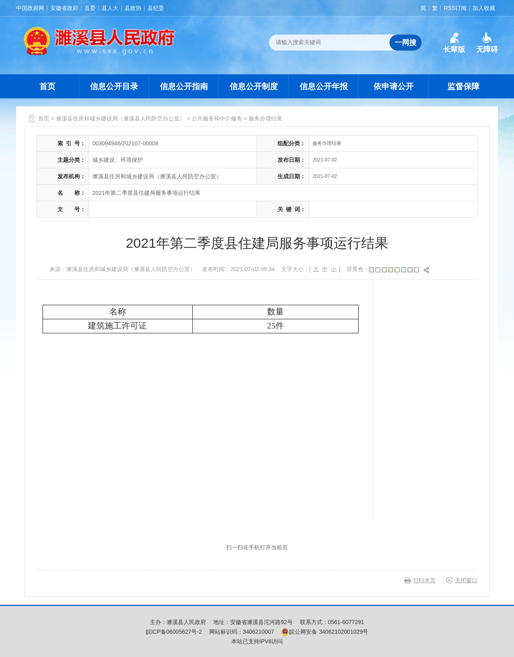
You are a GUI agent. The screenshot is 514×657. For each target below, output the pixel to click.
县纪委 (155, 8)
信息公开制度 (254, 86)
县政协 (132, 8)
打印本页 (424, 580)
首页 (47, 86)
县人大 (110, 8)
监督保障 (463, 86)
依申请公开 (393, 86)
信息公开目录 (114, 86)
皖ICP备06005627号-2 (174, 631)
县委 (90, 8)
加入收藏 (484, 8)
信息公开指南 (184, 86)
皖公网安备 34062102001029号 (324, 631)
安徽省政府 (64, 8)
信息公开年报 (324, 86)
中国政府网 (30, 8)
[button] (454, 43)
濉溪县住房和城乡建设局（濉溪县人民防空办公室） (120, 118)
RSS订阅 (455, 8)
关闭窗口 (466, 580)
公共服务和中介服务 (217, 118)
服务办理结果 (265, 118)
